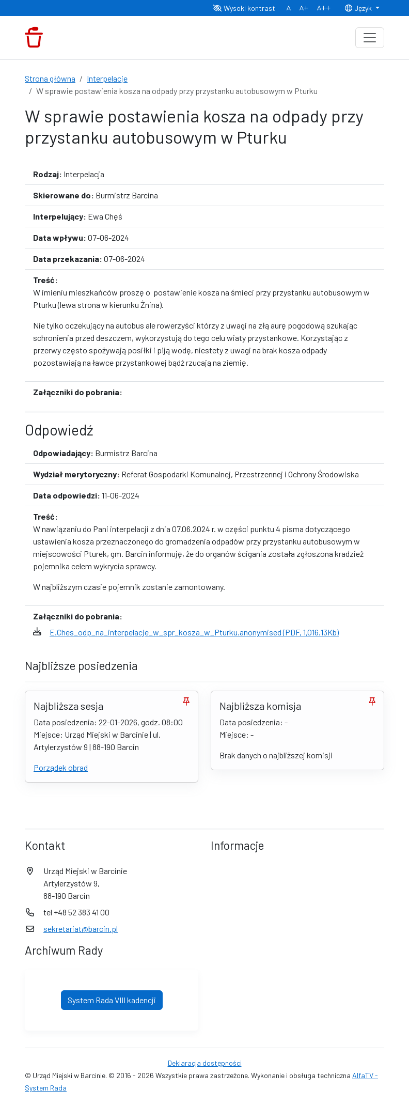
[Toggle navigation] (369, 37)
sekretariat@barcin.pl (80, 928)
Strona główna (50, 78)
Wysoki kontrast (244, 8)
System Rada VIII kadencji (112, 1000)
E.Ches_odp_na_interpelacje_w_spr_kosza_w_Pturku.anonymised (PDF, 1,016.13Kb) (194, 632)
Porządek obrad (61, 767)
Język (359, 8)
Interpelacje (107, 78)
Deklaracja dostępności (205, 1062)
